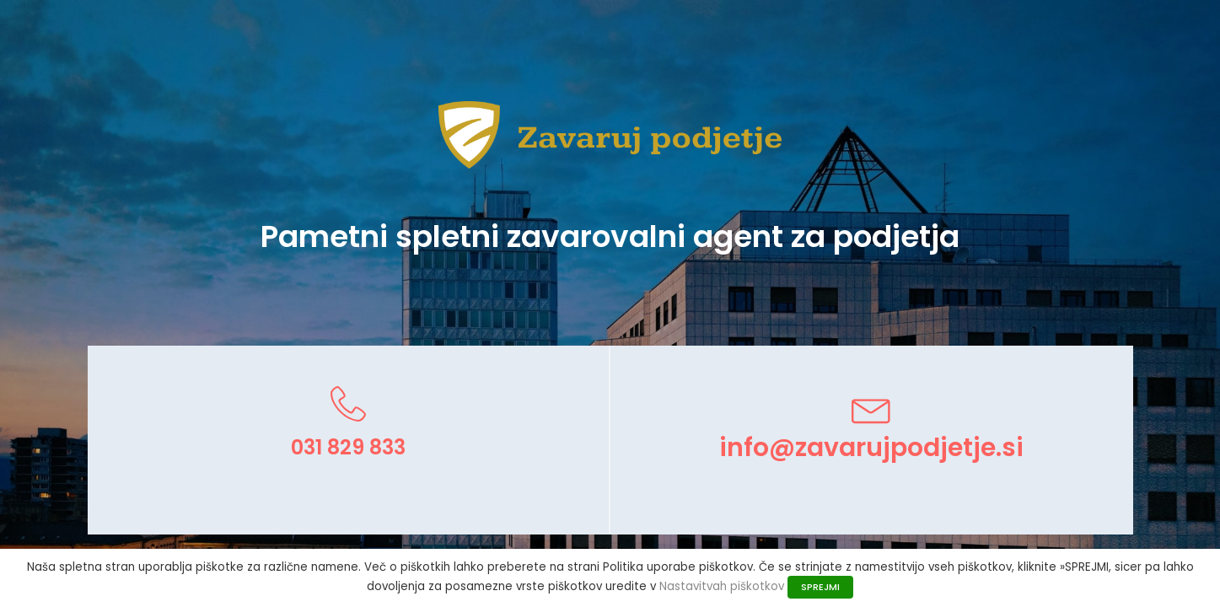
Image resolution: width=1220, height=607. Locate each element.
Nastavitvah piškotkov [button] (721, 586)
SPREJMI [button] (820, 587)
